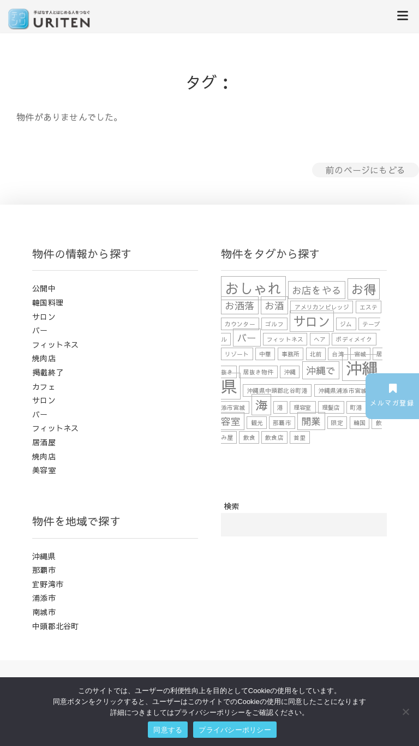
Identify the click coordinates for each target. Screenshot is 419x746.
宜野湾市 (47, 583)
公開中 (44, 288)
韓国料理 (47, 302)
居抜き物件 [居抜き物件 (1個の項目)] (258, 372)
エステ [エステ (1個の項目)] (369, 307)
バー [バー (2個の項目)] (246, 337)
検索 (231, 505)
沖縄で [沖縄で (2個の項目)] (321, 370)
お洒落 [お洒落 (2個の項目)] (240, 305)
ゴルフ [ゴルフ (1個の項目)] (274, 324)
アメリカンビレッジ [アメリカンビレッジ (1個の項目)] (322, 307)
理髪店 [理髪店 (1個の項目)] (331, 407)
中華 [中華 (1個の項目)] (265, 354)
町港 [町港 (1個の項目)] (356, 407)
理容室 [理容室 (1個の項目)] (303, 407)
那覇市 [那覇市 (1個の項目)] (282, 423)
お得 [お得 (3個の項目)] (363, 289)
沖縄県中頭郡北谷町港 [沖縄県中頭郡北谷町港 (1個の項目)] (277, 390)
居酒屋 (44, 442)
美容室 (44, 469)
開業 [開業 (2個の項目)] (311, 421)
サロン (44, 316)
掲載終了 (47, 372)
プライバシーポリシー (235, 730)
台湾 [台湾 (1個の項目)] (338, 354)
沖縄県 (44, 556)
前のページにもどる (365, 170)
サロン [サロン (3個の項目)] (312, 321)
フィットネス (55, 344)
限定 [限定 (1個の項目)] (337, 423)
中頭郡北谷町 (55, 625)
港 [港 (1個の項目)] (280, 407)
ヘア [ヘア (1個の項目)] (320, 339)
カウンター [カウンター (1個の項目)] (240, 324)
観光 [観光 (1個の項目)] (257, 423)
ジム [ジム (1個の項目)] (346, 324)
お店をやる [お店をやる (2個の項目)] (317, 290)
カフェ (44, 386)
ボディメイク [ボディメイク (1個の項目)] (354, 339)
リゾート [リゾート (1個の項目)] (237, 354)
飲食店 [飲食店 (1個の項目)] (274, 437)
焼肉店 (44, 358)
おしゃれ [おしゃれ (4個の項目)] (253, 288)
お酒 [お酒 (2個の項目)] (274, 305)
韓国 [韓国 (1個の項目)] (360, 423)
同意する (167, 730)
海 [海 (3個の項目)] (261, 404)
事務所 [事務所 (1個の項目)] (291, 354)
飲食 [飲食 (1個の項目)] (249, 437)
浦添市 (44, 597)
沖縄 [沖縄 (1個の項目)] (290, 372)
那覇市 (44, 569)
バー (39, 330)
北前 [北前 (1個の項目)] (316, 354)
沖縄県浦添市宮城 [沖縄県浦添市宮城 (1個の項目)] (342, 390)
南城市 (44, 611)
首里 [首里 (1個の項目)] (300, 437)
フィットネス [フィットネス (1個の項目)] (285, 339)
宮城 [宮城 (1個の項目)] (360, 354)
